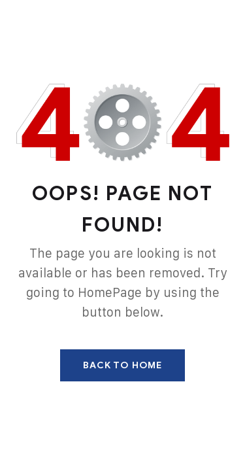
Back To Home (122, 365)
